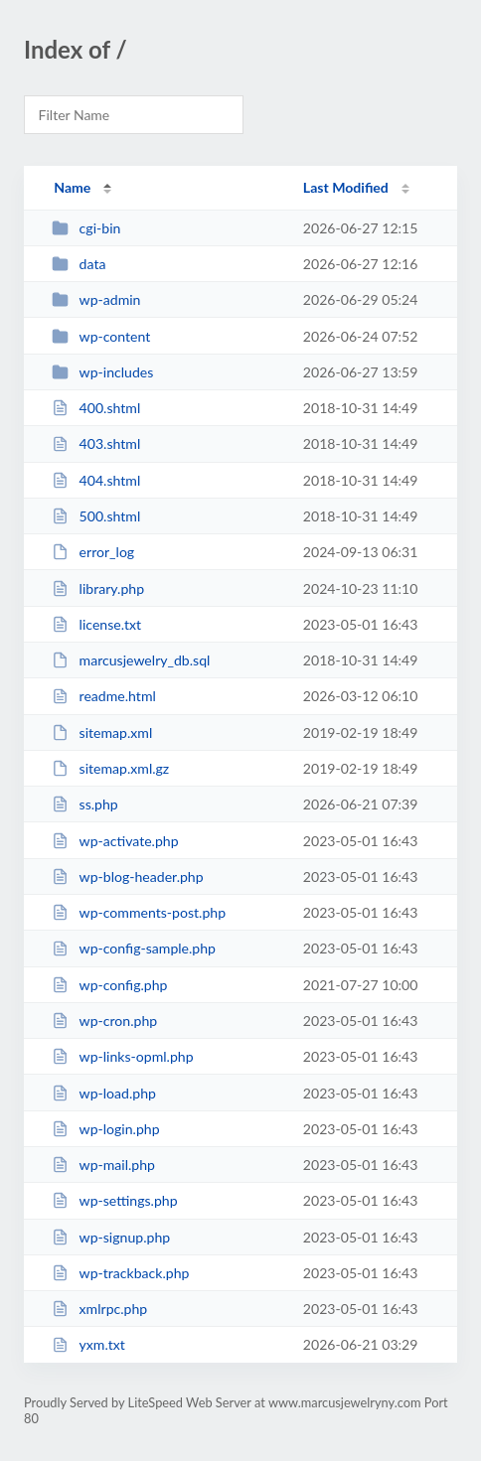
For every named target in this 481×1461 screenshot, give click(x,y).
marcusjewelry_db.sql (131, 660)
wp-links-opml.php (122, 1056)
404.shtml (96, 480)
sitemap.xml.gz (110, 768)
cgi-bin (86, 227)
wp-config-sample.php (134, 948)
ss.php (85, 804)
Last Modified (346, 187)
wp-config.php (109, 984)
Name (72, 187)
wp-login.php (105, 1128)
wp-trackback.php (120, 1272)
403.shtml (96, 443)
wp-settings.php (114, 1200)
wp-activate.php (115, 840)
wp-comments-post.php (139, 912)
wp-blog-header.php (127, 876)
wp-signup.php (111, 1237)
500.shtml (96, 516)
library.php (98, 588)
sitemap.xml (102, 732)
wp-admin (96, 299)
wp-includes (102, 372)
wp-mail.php (103, 1164)
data (78, 263)
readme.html (104, 695)
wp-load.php (104, 1093)
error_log (93, 551)
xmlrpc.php (99, 1308)
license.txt (96, 624)
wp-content (101, 336)
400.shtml (96, 407)
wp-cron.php (104, 1020)
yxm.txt (88, 1344)
